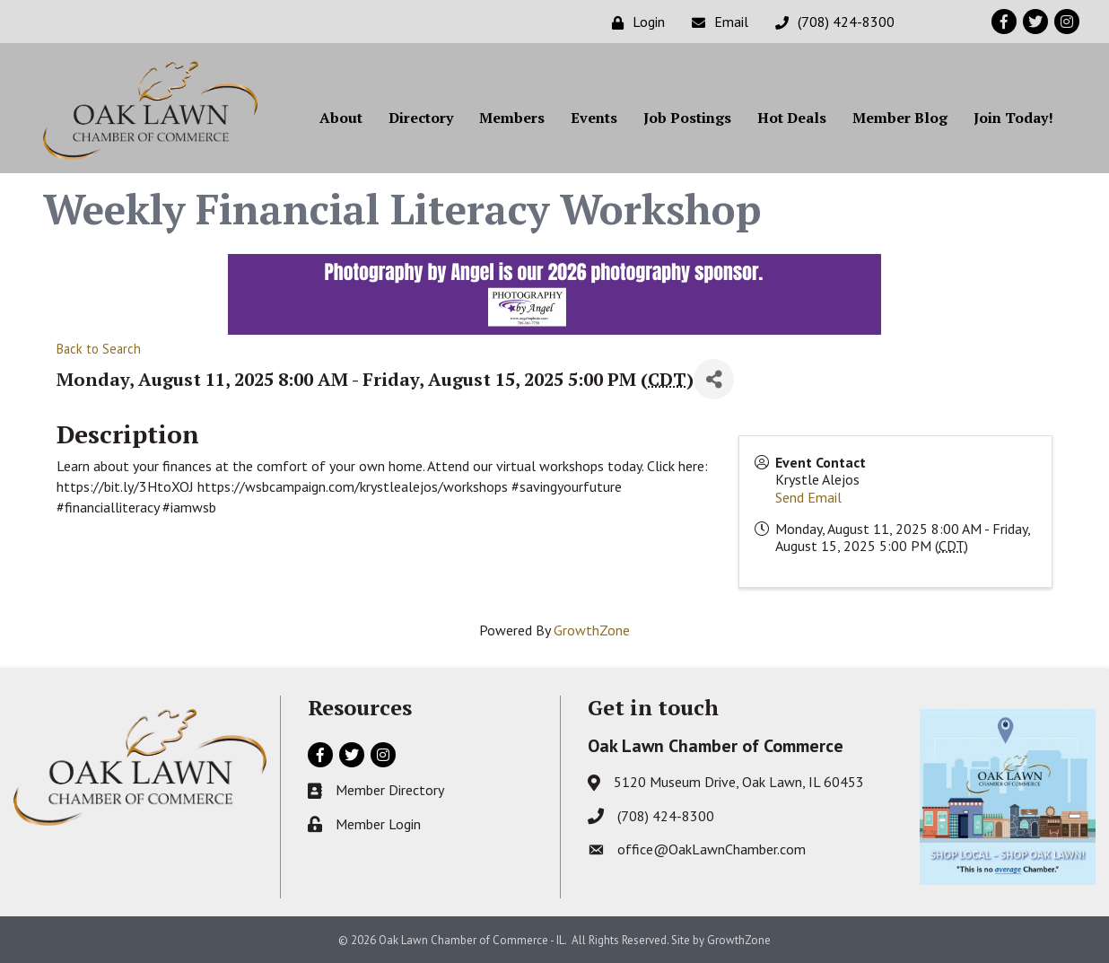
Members (512, 117)
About (340, 117)
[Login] (634, 22)
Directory (421, 117)
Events (594, 117)
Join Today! (1013, 117)
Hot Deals (791, 117)
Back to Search (99, 348)
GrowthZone (592, 630)
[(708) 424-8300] (830, 22)
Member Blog (899, 117)
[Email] (715, 22)
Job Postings (687, 117)
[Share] (714, 379)
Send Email (808, 497)
